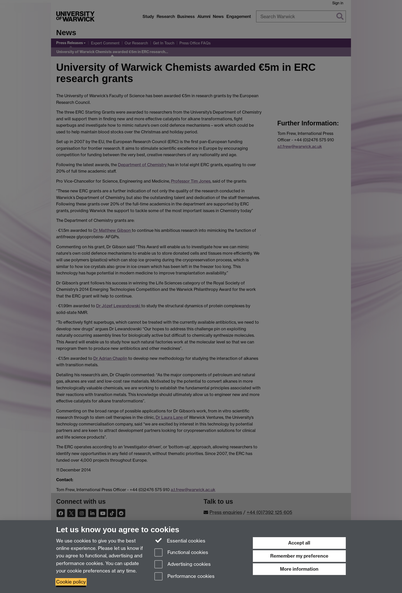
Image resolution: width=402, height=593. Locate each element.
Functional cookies (181, 553)
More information (299, 569)
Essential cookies (179, 540)
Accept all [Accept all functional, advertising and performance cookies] (299, 543)
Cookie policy (71, 582)
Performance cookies (184, 576)
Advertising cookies (182, 564)
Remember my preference (299, 556)
